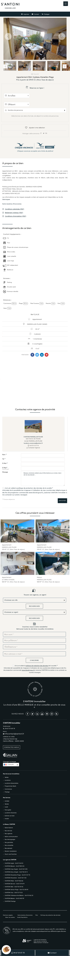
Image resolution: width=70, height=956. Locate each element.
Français (11, 764)
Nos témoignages (10, 839)
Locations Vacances (11, 813)
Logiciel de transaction (40, 939)
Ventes (6, 777)
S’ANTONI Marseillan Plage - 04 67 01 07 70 (17, 875)
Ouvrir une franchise (11, 854)
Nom (4, 454)
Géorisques (6, 199)
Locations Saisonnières (11, 783)
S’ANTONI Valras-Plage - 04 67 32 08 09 (16, 889)
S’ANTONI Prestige (10, 901)
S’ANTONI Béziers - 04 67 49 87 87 (14, 898)
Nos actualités (9, 845)
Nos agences (8, 833)
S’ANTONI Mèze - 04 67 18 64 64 (14, 881)
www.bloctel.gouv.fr (36, 493)
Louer (6, 807)
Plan (36, 915)
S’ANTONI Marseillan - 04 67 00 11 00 (15, 878)
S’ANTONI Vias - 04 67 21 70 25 (13, 892)
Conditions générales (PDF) (13, 209)
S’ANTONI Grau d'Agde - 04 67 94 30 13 (16, 872)
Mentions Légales (8, 915)
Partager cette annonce (35, 133)
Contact (35, 14)
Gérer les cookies (10, 917)
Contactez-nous (11, 747)
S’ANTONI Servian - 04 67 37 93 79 (14, 883)
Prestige (7, 792)
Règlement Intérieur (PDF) (12, 213)
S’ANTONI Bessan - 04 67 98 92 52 (14, 866)
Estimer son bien (9, 816)
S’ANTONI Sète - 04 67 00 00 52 (14, 886)
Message (5, 472)
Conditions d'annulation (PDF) (14, 216)
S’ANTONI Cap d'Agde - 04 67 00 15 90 (16, 869)
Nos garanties (9, 842)
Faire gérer (8, 810)
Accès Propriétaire (22, 917)
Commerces (8, 789)
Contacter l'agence (33, 448)
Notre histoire (9, 827)
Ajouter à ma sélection (35, 128)
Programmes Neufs (10, 786)
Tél (3, 459)
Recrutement (8, 848)
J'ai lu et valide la (11, 488)
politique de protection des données (29, 488)
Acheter (7, 801)
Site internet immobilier (40, 941)
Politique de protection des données (50, 915)
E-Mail (5, 463)
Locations (8, 780)
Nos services (8, 830)
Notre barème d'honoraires (12, 204)
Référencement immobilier (41, 942)
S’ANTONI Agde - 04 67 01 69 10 (14, 863)
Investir (7, 818)
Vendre (7, 804)
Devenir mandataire (11, 851)
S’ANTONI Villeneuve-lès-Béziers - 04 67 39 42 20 (19, 895)
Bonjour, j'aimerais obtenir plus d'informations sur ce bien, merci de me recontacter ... (43, 478)
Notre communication (11, 836)
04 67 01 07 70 (34, 445)
